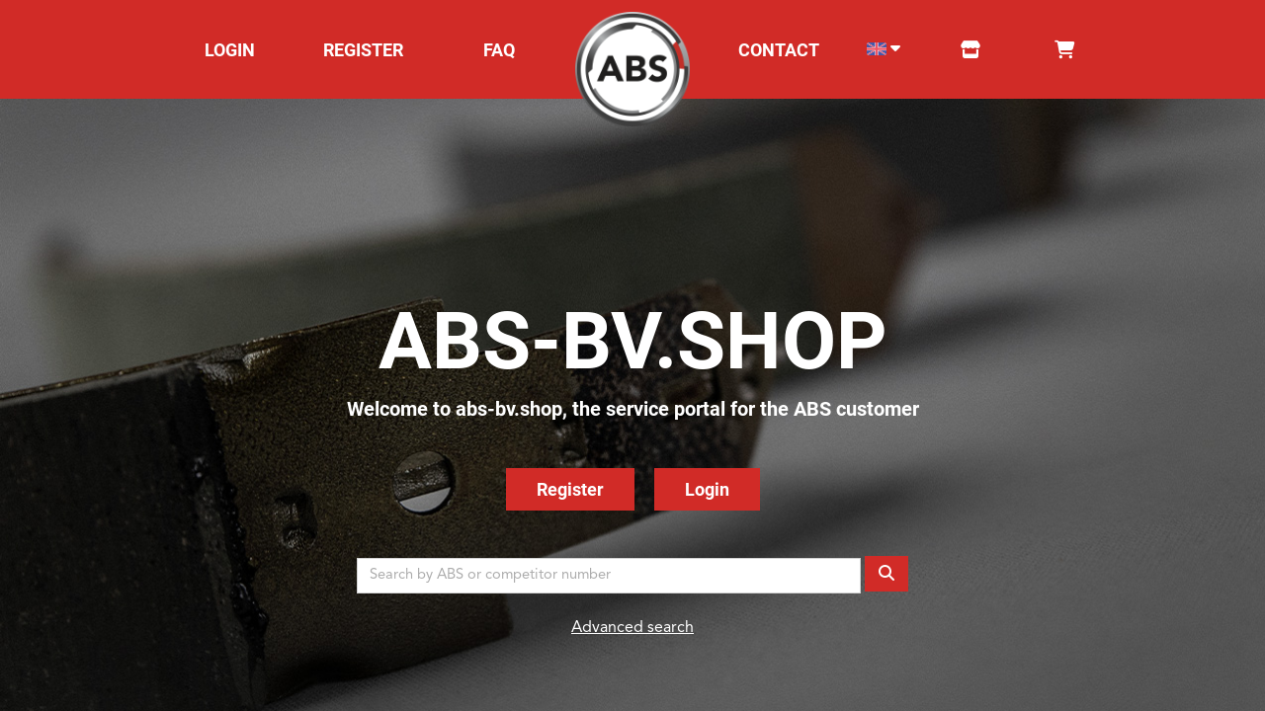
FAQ (499, 50)
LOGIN (230, 50)
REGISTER (363, 50)
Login (707, 489)
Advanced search (632, 628)
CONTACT (778, 50)
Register (570, 489)
